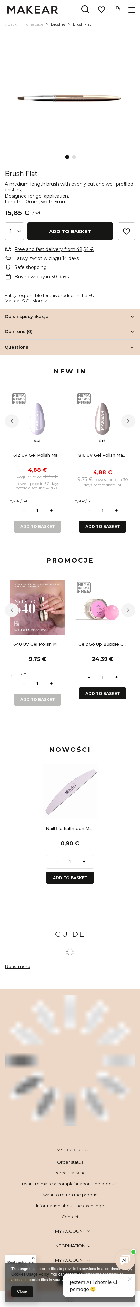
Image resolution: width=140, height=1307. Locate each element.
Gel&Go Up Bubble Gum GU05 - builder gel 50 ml (104, 644)
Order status (70, 1162)
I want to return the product (70, 1194)
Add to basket (70, 231)
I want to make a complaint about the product (70, 1183)
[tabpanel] (70, 97)
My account (70, 1231)
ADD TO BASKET (37, 526)
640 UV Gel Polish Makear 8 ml (39, 644)
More (38, 300)
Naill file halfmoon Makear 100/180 (71, 828)
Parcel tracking (70, 1172)
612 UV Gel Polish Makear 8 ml (39, 455)
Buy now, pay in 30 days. (42, 277)
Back (12, 24)
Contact (70, 1216)
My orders (70, 1149)
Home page (33, 24)
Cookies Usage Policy (30, 1274)
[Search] (85, 9)
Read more (17, 966)
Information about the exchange (70, 1205)
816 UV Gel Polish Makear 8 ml (104, 455)
